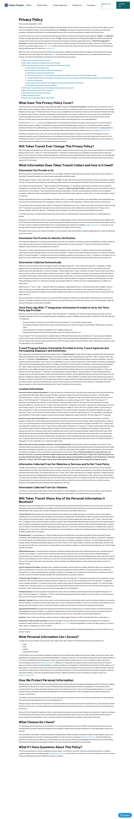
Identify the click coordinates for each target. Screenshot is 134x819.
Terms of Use (47, 46)
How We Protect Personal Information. (37, 93)
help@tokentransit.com (101, 130)
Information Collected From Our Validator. (42, 85)
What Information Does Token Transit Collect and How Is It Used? (46, 65)
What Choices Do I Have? (32, 95)
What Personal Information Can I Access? (38, 90)
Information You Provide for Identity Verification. (45, 70)
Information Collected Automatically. (40, 73)
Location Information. (35, 80)
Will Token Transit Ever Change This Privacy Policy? (41, 63)
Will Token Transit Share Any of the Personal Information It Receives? (48, 88)
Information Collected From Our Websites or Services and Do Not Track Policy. (55, 83)
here (53, 54)
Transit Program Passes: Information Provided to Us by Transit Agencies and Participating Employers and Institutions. (70, 78)
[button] (30, 5)
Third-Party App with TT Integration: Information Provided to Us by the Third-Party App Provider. (62, 75)
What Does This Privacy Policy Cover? (36, 60)
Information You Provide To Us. (38, 68)
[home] (14, 5)
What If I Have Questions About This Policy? (39, 98)
